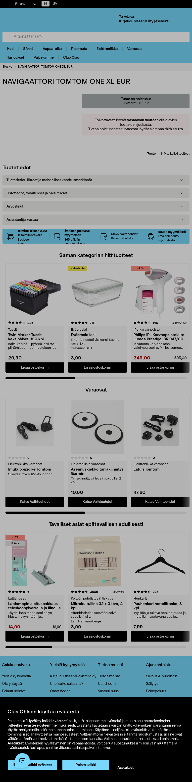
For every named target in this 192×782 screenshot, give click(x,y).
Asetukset (15, 743)
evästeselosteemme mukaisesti (49, 725)
